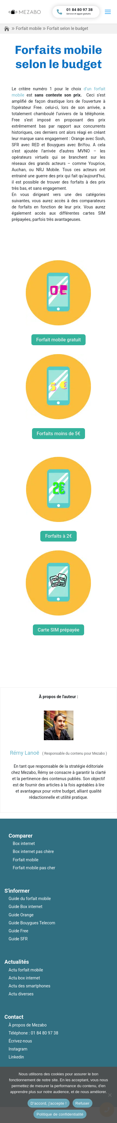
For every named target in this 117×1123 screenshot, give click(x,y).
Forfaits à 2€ (58, 536)
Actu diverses (21, 994)
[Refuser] (110, 1095)
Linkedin (16, 1057)
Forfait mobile (28, 28)
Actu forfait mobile (26, 970)
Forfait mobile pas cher (34, 867)
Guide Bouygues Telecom (32, 922)
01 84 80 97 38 (44, 1033)
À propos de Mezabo (28, 1025)
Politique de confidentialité (59, 1114)
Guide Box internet (25, 906)
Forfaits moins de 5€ (58, 433)
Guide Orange (21, 914)
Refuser (82, 1103)
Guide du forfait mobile (30, 898)
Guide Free (18, 930)
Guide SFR (18, 938)
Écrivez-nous (20, 1041)
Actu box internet (24, 978)
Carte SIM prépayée (58, 630)
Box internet (24, 843)
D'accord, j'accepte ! (49, 1103)
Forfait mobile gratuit (58, 340)
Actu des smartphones (29, 986)
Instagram (18, 1049)
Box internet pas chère (33, 851)
